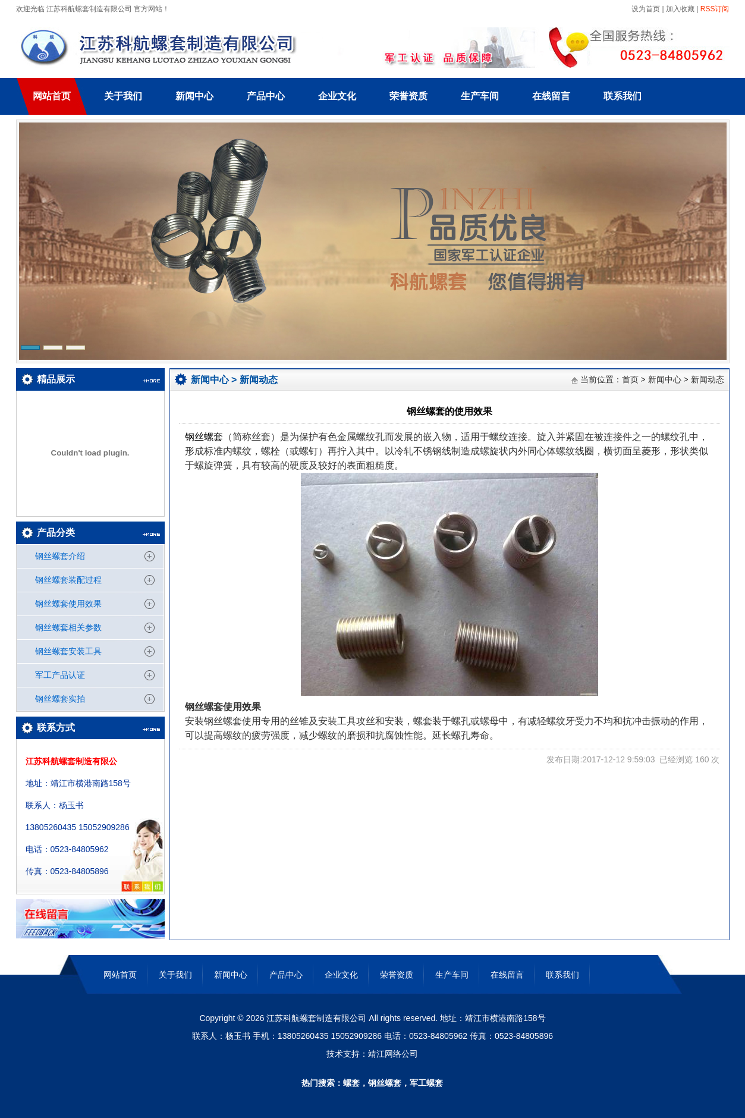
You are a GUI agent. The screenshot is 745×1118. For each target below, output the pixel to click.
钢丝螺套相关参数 (68, 627)
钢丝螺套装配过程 (68, 580)
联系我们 (622, 96)
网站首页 (52, 96)
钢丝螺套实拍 (60, 699)
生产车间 (480, 96)
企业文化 (337, 96)
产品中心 (266, 96)
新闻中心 (194, 96)
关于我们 (123, 96)
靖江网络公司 (393, 1054)
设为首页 (645, 9)
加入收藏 (680, 9)
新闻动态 (259, 380)
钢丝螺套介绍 (60, 556)
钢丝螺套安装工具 (68, 651)
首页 (630, 379)
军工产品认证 (60, 675)
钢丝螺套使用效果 (68, 603)
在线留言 (551, 96)
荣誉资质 (408, 96)
